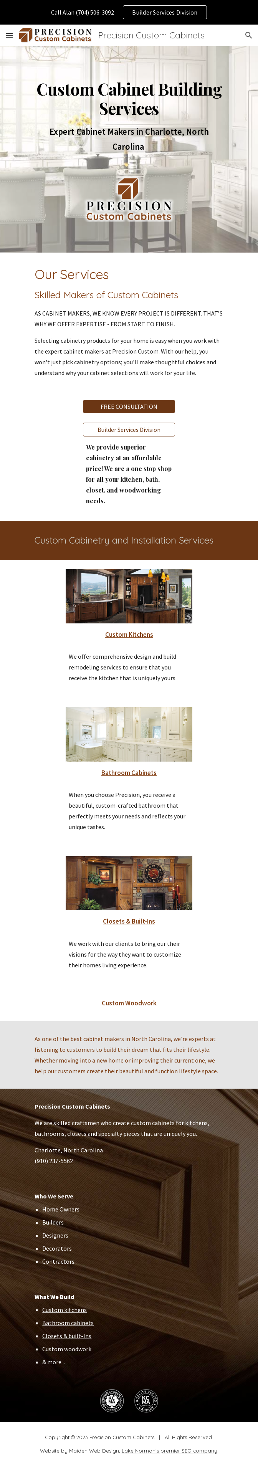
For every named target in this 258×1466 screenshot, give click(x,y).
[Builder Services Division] (129, 429)
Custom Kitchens (129, 634)
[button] (9, 35)
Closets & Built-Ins (129, 921)
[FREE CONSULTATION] (129, 406)
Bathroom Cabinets (129, 773)
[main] (128, 117)
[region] (129, 12)
